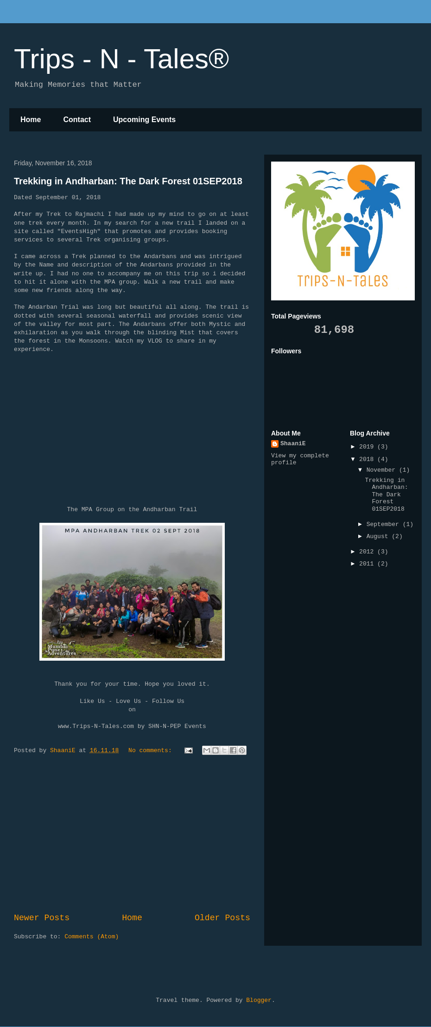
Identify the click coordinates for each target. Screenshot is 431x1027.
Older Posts (222, 918)
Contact (77, 120)
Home (30, 120)
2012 (368, 551)
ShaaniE (293, 443)
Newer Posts (42, 918)
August (379, 536)
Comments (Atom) (91, 936)
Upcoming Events (144, 120)
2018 (368, 459)
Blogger (259, 1000)
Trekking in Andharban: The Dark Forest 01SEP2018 (128, 181)
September (385, 524)
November (383, 470)
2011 (368, 563)
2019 (368, 446)
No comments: (151, 750)
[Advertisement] (132, 835)
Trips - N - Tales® (121, 58)
